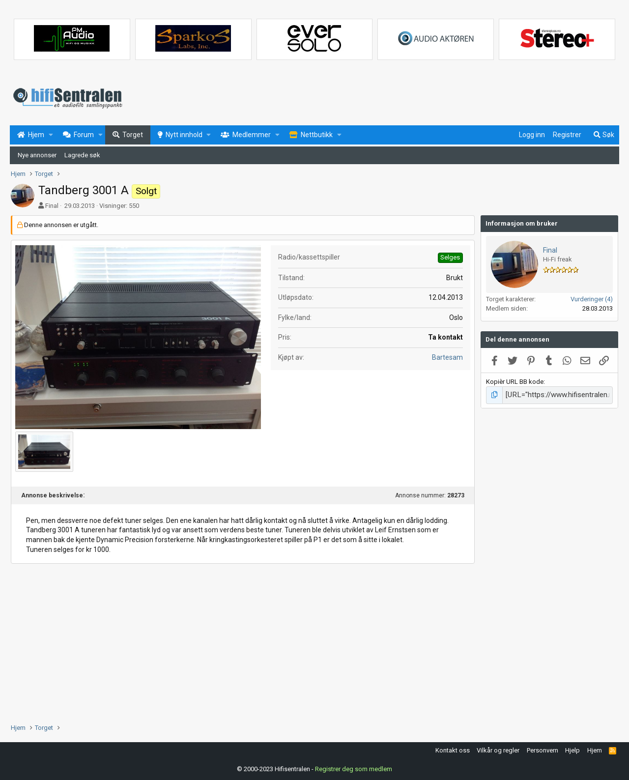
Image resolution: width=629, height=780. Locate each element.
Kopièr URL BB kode (514, 381)
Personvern (542, 748)
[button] (51, 135)
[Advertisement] (243, 642)
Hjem (594, 748)
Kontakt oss (452, 748)
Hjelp (572, 748)
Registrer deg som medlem (353, 767)
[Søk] (603, 135)
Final (51, 205)
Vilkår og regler (498, 748)
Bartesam (447, 357)
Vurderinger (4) (592, 299)
